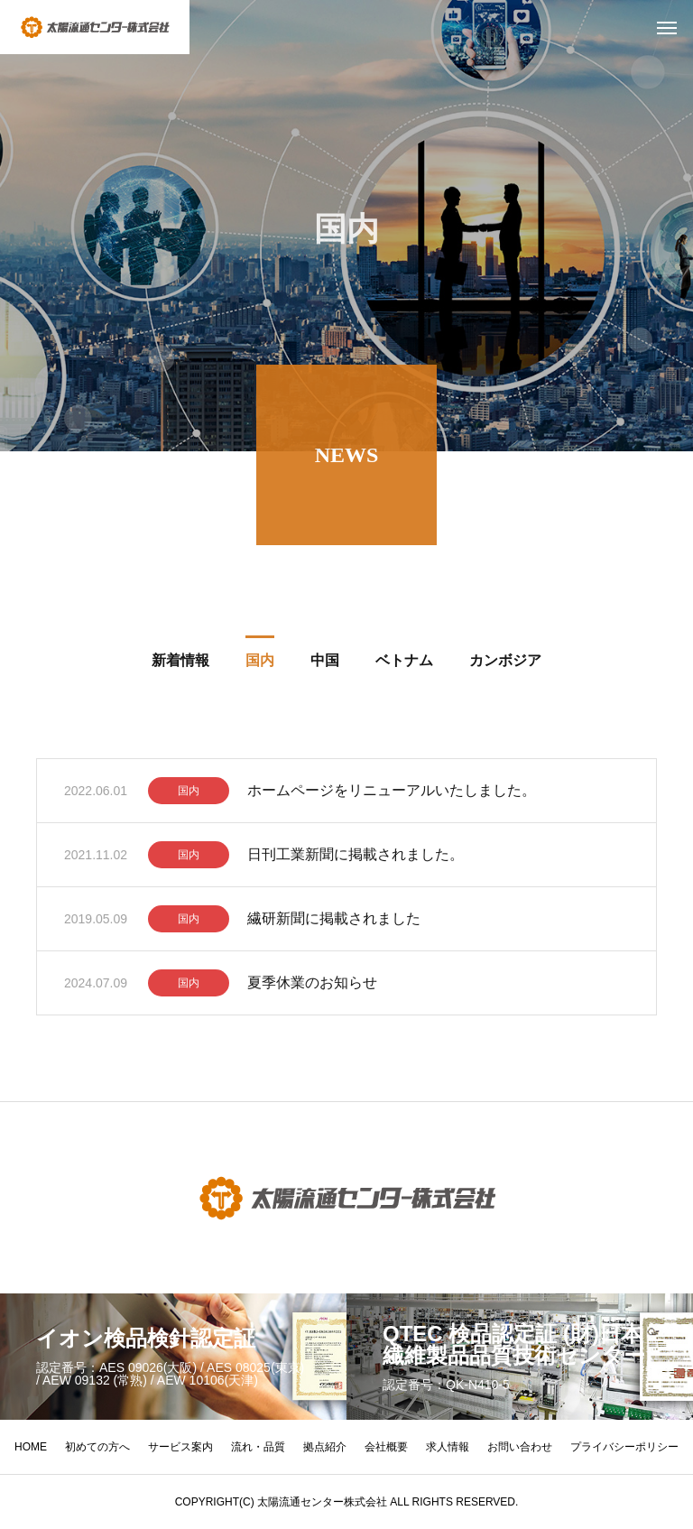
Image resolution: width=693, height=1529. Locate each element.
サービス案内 (180, 1447)
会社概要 (386, 1447)
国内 (188, 794)
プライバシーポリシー (624, 1447)
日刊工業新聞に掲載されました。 (355, 858)
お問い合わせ (519, 1447)
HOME (30, 1447)
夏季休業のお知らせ (312, 986)
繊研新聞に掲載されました (333, 922)
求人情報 (447, 1447)
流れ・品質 (258, 1447)
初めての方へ (97, 1447)
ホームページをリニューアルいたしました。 (391, 794)
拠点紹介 (324, 1447)
